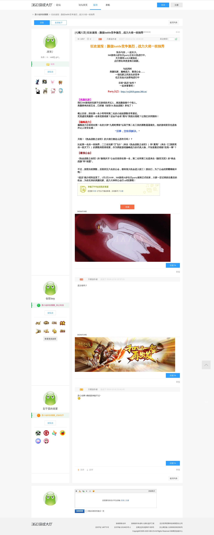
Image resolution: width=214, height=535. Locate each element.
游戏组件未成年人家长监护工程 (142, 523)
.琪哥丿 (50, 51)
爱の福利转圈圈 (41, 14)
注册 (177, 5)
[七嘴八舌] (80, 32)
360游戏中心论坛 (47, 6)
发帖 (108, 5)
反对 (91, 470)
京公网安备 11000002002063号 (171, 527)
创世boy (50, 298)
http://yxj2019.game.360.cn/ (134, 91)
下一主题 (179, 32)
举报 (178, 272)
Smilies (93, 491)
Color (79, 491)
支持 (82, 470)
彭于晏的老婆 (50, 408)
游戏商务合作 (121, 523)
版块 (95, 5)
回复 (42, 22)
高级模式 (151, 491)
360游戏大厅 (44, 525)
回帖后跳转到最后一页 (94, 511)
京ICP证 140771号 (102, 527)
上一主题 (176, 32)
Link (83, 491)
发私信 (50, 72)
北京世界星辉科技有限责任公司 (171, 523)
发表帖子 (59, 22)
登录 (163, 5)
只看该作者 (111, 39)
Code (90, 491)
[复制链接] (147, 32)
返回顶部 (206, 365)
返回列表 (173, 22)
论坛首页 (83, 5)
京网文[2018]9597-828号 (145, 527)
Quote (86, 491)
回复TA (173, 265)
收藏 (127, 207)
